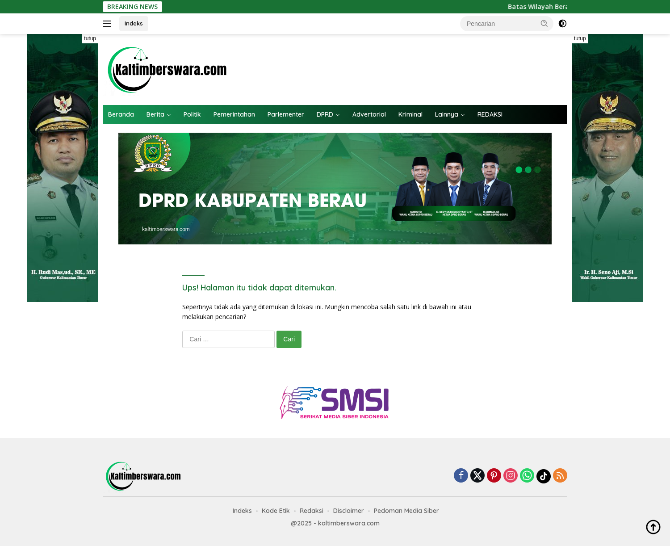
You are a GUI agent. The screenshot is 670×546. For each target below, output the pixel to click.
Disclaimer (348, 511)
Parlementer (286, 114)
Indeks (134, 23)
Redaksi (311, 511)
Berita (155, 114)
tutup (90, 38)
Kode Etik (276, 511)
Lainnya (446, 114)
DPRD (325, 114)
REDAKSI (489, 114)
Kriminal (410, 114)
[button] (544, 23)
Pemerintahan (234, 114)
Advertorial (369, 114)
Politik (192, 114)
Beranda (121, 114)
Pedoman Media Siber (406, 511)
